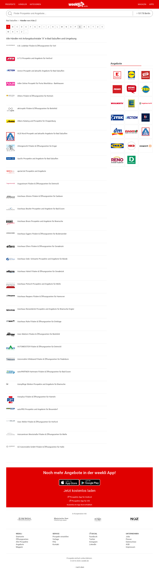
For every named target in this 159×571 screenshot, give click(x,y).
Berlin (85, 6)
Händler (22, 4)
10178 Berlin (143, 13)
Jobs (128, 537)
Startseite (20, 537)
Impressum (130, 547)
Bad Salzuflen (11, 20)
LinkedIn (92, 544)
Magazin (142, 4)
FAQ (54, 542)
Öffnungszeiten (22, 539)
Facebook (93, 537)
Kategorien (35, 4)
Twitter (92, 539)
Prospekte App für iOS (79, 501)
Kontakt (56, 544)
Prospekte (10, 4)
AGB (127, 544)
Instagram (93, 542)
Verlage (56, 539)
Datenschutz (131, 542)
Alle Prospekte (22, 542)
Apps (151, 4)
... (26, 32)
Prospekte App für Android (79, 497)
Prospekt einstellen (61, 537)
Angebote (20, 544)
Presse (129, 539)
